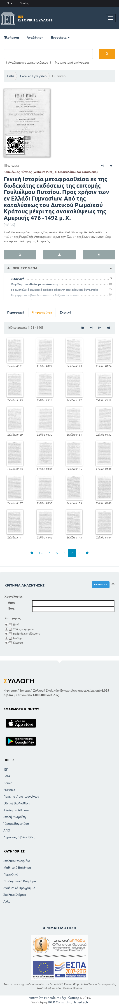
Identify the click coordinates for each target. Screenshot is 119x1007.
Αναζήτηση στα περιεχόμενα (26, 62)
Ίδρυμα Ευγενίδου (16, 823)
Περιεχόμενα (24, 268)
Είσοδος (24, 3)
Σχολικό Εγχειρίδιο (33, 76)
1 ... (41, 553)
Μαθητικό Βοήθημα (17, 867)
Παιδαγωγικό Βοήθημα (19, 881)
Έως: (11, 608)
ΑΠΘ (6, 830)
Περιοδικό (10, 874)
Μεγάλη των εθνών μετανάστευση (34, 284)
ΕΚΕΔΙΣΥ (9, 790)
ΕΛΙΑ (10, 76)
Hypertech (80, 1002)
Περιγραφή (15, 312)
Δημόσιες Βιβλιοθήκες (19, 837)
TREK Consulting (59, 1002)
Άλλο (6, 901)
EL (9, 3)
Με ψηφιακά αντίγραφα (69, 62)
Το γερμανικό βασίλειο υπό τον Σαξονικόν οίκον (44, 295)
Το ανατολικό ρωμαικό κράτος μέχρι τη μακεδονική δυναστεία (54, 289)
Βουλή (7, 783)
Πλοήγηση (11, 37)
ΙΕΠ (5, 769)
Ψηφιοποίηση (42, 312)
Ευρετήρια (60, 37)
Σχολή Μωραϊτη (14, 817)
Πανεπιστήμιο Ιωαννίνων (21, 796)
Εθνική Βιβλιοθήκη (16, 803)
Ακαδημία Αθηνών (16, 810)
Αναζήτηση (35, 37)
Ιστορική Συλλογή (36, 18)
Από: (11, 602)
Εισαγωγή (17, 278)
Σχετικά (65, 312)
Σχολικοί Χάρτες (14, 894)
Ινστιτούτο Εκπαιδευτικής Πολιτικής (53, 998)
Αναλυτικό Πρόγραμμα (19, 888)
